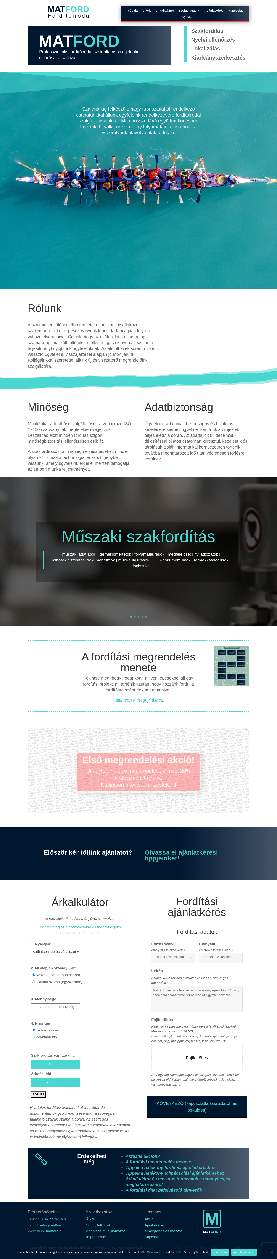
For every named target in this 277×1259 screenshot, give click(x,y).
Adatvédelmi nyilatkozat (105, 1231)
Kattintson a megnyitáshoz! (138, 700)
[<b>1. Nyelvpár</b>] (55, 951)
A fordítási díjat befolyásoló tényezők (164, 1190)
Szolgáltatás (187, 10)
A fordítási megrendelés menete (158, 1162)
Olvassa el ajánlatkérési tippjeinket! (181, 855)
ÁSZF (90, 1219)
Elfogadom (220, 1252)
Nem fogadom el (244, 1252)
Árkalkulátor (165, 10)
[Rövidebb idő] (33, 1037)
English (185, 17)
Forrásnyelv (162, 944)
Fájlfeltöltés (162, 1020)
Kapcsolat (235, 10)
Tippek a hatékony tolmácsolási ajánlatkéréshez (175, 1173)
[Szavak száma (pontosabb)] (33, 974)
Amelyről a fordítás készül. (168, 950)
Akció (147, 10)
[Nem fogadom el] (271, 1252)
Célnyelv (207, 944)
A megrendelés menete (163, 1231)
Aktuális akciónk (143, 1156)
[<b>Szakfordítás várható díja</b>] (55, 1064)
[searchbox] (174, 957)
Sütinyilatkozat (98, 1225)
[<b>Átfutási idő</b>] (55, 1082)
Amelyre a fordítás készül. (216, 950)
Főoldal (133, 10)
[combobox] (173, 958)
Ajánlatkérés (215, 10)
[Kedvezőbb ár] (33, 1030)
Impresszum (96, 1237)
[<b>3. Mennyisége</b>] (55, 1006)
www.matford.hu (50, 1231)
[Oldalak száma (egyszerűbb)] (33, 981)
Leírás (157, 971)
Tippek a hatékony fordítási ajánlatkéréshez (170, 1167)
